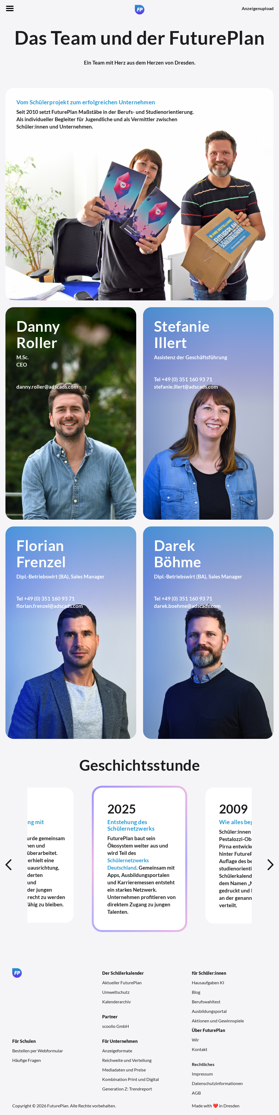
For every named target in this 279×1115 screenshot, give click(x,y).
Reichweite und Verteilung (126, 1060)
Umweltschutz (115, 992)
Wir (195, 1039)
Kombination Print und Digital (130, 1079)
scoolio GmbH (115, 1026)
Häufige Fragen (26, 1060)
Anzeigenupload (258, 8)
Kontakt (199, 1049)
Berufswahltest (206, 1001)
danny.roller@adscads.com (47, 386)
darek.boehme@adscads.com (187, 606)
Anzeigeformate (117, 1050)
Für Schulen (24, 1041)
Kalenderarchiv (116, 1001)
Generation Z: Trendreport (127, 1088)
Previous (8, 864)
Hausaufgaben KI (208, 982)
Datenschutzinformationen (217, 1083)
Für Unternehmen (120, 1041)
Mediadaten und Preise (124, 1069)
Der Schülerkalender (123, 973)
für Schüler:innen (209, 973)
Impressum (202, 1073)
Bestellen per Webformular (37, 1050)
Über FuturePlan (208, 1030)
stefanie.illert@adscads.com (186, 386)
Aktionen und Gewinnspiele (218, 1020)
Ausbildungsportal (209, 1011)
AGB (196, 1092)
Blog (196, 992)
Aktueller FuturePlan (122, 982)
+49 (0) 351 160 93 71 (187, 379)
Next (271, 864)
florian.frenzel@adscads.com (49, 606)
